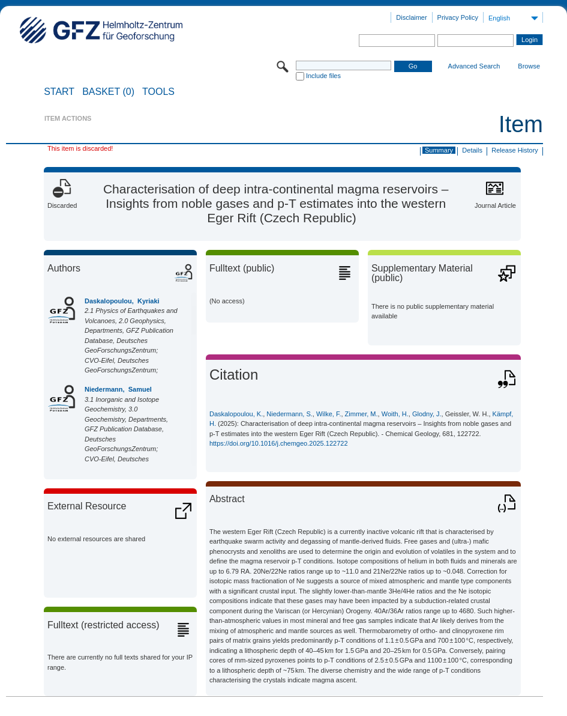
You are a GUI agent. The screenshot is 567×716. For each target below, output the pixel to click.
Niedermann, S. (289, 413)
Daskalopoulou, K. (236, 413)
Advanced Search (474, 66)
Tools (158, 92)
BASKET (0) (108, 92)
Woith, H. (395, 413)
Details (472, 150)
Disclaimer (411, 17)
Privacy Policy (457, 17)
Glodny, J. (427, 413)
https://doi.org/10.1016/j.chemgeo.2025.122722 (278, 443)
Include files (323, 75)
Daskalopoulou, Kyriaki (122, 301)
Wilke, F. (328, 413)
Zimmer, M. (361, 413)
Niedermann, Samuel (118, 389)
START (59, 92)
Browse (529, 66)
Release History (514, 150)
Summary (439, 150)
